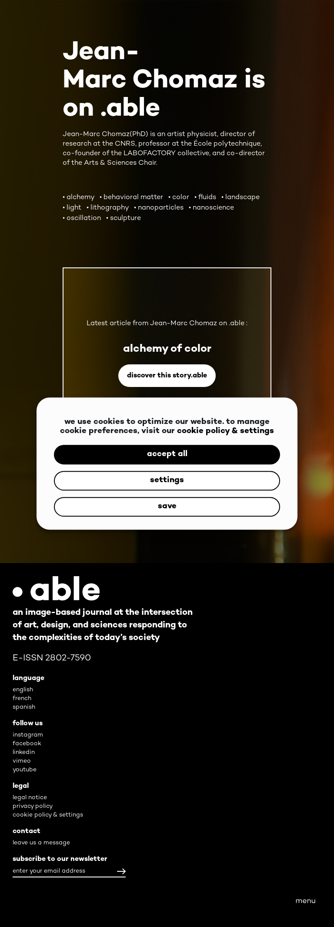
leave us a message (41, 843)
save (167, 507)
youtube (25, 770)
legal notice (30, 797)
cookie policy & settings (225, 431)
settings (167, 481)
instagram (28, 735)
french (22, 698)
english (23, 690)
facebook (27, 743)
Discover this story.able (167, 376)
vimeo (22, 761)
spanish (24, 707)
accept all (167, 454)
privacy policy (33, 806)
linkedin (24, 752)
